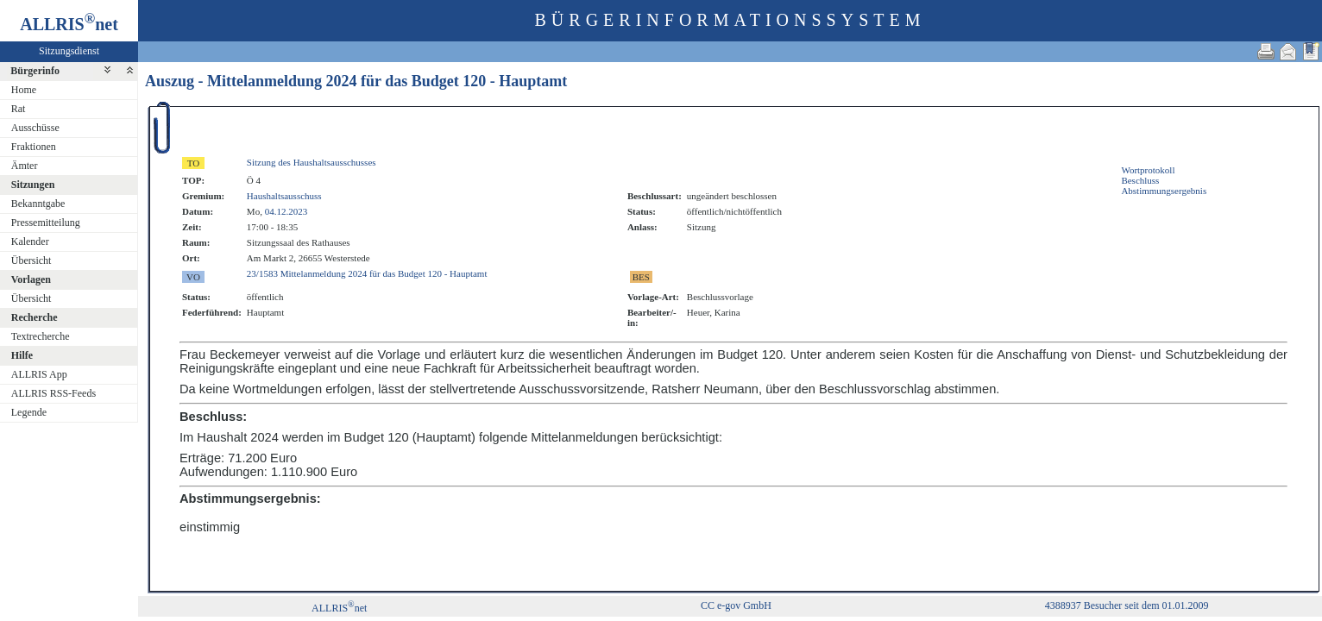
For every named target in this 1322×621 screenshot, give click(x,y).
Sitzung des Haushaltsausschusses (311, 162)
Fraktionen (33, 147)
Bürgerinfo (35, 71)
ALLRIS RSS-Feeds (53, 393)
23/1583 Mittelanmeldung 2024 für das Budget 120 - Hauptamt (367, 273)
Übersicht (31, 260)
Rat (18, 109)
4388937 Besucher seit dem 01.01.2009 (1127, 605)
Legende (29, 412)
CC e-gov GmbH (736, 605)
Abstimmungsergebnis (1163, 190)
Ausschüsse (35, 128)
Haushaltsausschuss (284, 196)
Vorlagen (31, 279)
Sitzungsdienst (69, 51)
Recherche (34, 317)
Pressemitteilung (45, 222)
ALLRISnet (339, 608)
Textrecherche (40, 336)
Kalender (30, 241)
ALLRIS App (39, 374)
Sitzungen (33, 185)
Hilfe (22, 355)
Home (23, 90)
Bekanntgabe (38, 204)
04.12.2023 (286, 211)
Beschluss (1140, 180)
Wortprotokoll (1147, 170)
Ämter (24, 166)
